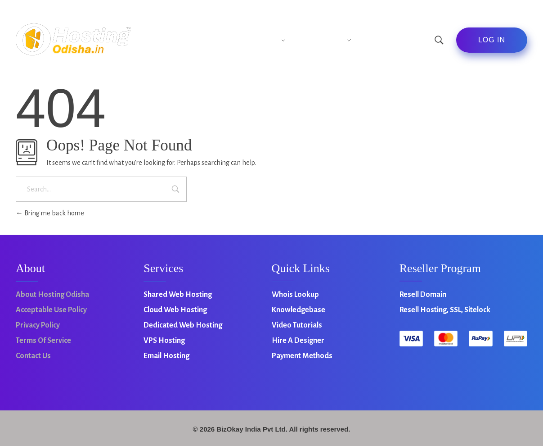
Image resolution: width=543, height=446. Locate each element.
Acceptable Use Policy (51, 310)
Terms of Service (43, 341)
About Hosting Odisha (52, 295)
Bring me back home (50, 213)
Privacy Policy (38, 325)
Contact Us (33, 356)
